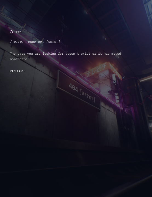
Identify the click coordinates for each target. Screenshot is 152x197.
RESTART (17, 71)
